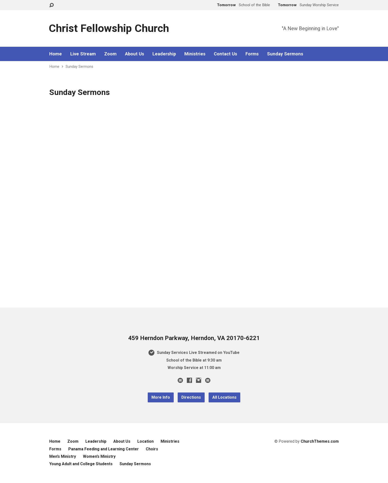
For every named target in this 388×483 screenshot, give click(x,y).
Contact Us (225, 54)
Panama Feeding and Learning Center (103, 449)
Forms (252, 54)
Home (55, 54)
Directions (191, 397)
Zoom (110, 54)
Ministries (194, 54)
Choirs (152, 449)
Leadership (164, 54)
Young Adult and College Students (81, 463)
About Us (134, 54)
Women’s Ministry (99, 456)
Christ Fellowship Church (109, 28)
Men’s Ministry (62, 456)
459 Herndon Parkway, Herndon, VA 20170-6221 (194, 338)
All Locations (224, 397)
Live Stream (83, 54)
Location (145, 441)
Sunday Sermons (285, 54)
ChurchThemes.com (320, 441)
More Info (160, 397)
